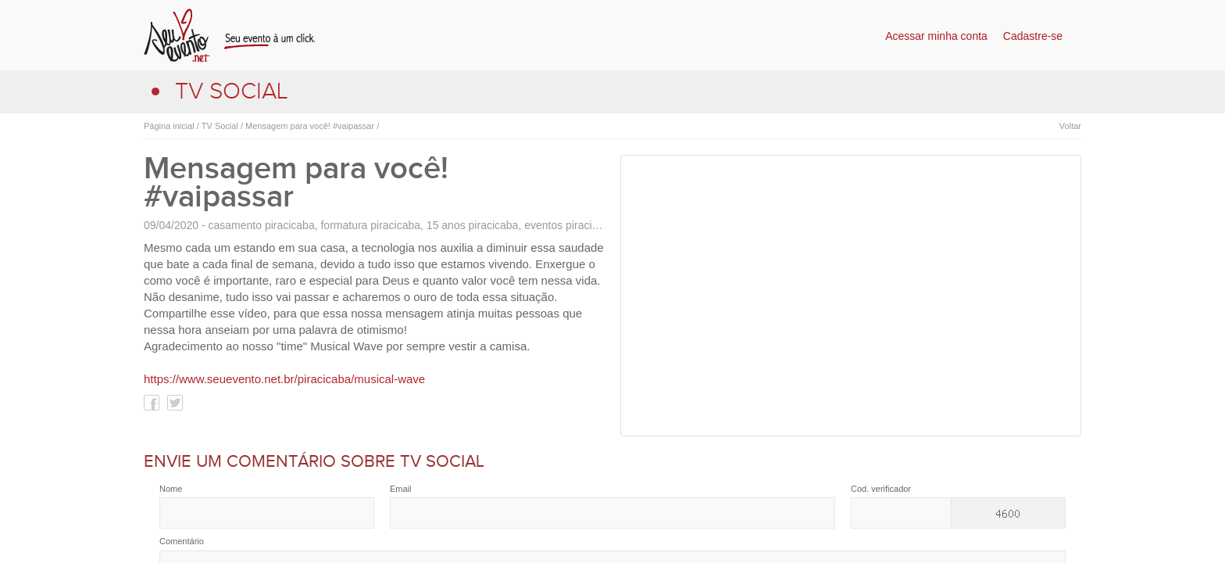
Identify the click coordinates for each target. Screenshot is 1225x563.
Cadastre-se (1032, 36)
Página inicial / (171, 126)
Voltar (1070, 126)
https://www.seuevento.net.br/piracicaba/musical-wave (284, 378)
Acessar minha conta (936, 36)
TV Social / (221, 126)
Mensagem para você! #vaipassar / (311, 126)
